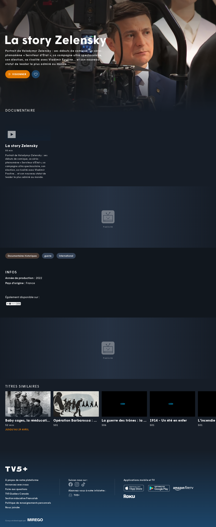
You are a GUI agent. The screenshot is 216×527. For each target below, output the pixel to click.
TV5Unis (22, 8)
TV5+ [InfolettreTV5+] (77, 494)
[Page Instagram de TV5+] (77, 484)
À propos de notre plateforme (21, 480)
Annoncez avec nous (17, 484)
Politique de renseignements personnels (28, 502)
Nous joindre (12, 507)
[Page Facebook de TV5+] (70, 484)
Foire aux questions (16, 489)
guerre (47, 255)
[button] (154, 11)
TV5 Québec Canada (17, 493)
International (66, 255)
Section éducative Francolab (21, 498)
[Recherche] (201, 11)
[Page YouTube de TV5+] (83, 484)
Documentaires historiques (22, 255)
